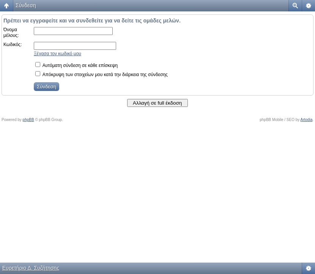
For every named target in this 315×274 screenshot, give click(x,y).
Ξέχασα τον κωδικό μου (57, 53)
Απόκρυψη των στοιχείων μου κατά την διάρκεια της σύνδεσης (101, 74)
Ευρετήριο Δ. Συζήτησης (30, 268)
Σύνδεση (26, 5)
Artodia (307, 120)
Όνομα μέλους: (11, 32)
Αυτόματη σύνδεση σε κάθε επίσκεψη (76, 65)
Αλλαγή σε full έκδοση (157, 103)
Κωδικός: (12, 44)
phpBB (28, 120)
